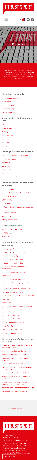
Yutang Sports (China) (9, 220)
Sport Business (7, 135)
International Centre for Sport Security (15, 288)
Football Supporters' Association (13, 272)
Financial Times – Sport (10, 128)
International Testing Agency (12, 292)
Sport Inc (4, 173)
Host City (4, 132)
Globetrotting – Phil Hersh (11, 98)
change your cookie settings (15, 448)
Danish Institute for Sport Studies (13, 355)
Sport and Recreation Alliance (12, 322)
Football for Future (8, 159)
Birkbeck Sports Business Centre (13, 351)
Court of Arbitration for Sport (12, 259)
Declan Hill (5, 163)
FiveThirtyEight (6, 233)
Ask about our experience (18, 408)
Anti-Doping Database (9, 249)
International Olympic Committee (14, 279)
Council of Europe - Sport (11, 256)
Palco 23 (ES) (6, 203)
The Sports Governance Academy (14, 391)
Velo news (5, 236)
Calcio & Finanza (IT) (8, 196)
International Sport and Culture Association (17, 295)
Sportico (4, 146)
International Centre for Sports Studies (15, 373)
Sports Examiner (7, 105)
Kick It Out (5, 299)
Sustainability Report (9, 177)
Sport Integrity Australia (10, 315)
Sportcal (4, 139)
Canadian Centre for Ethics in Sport (14, 252)
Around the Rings (8, 109)
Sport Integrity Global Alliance (12, 319)
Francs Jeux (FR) (7, 189)
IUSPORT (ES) (6, 200)
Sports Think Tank (8, 326)
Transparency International (11, 329)
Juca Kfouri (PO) (7, 216)
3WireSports (6, 102)
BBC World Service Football (11, 229)
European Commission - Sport (12, 263)
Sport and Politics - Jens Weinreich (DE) (16, 193)
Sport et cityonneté (8, 312)
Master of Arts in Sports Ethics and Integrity (17, 388)
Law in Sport (6, 166)
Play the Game (7, 170)
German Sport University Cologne (14, 364)
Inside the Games (8, 112)
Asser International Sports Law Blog (14, 156)
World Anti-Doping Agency (11, 333)
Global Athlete (6, 276)
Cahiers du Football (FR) (10, 213)
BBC (3, 125)
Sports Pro (5, 142)
